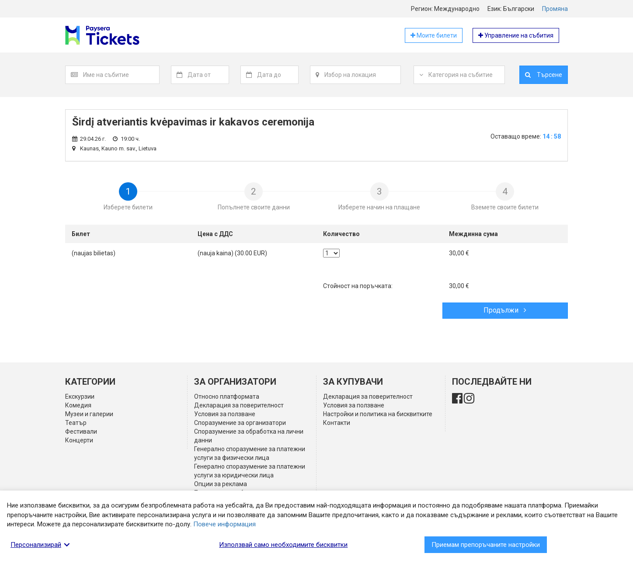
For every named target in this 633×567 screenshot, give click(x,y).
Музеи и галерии (89, 413)
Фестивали (81, 431)
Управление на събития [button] (515, 35)
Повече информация (224, 524)
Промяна (555, 8)
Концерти (79, 440)
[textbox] (121, 74)
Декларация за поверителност (239, 405)
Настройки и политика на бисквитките (377, 413)
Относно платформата (226, 396)
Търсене (543, 74)
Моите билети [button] (433, 35)
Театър (76, 422)
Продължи (504, 310)
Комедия (78, 405)
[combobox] (121, 75)
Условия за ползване (224, 413)
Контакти (336, 422)
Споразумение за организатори (240, 422)
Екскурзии (79, 396)
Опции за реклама (220, 483)
